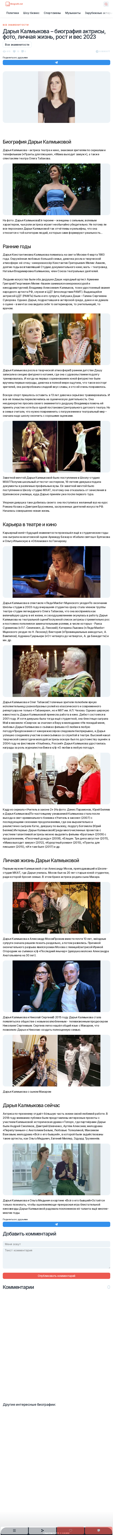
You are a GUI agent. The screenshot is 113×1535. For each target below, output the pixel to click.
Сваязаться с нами (56, 1533)
